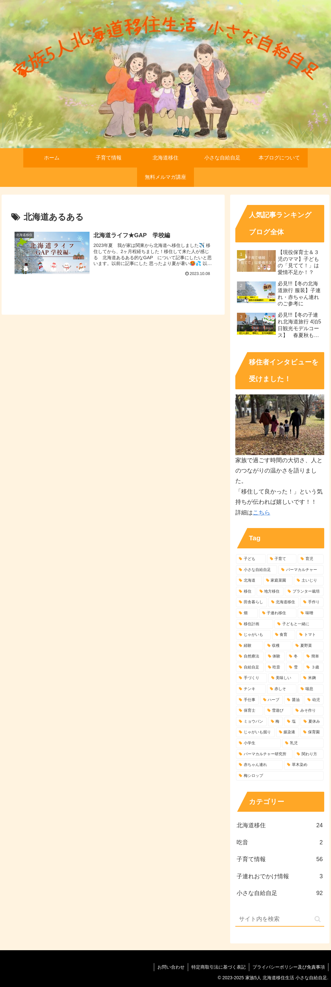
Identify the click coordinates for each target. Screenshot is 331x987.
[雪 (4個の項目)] (294, 667)
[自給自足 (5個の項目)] (250, 667)
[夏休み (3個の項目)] (312, 722)
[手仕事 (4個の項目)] (247, 700)
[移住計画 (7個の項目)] (254, 624)
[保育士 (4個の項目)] (249, 711)
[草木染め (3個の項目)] (303, 765)
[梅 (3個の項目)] (275, 722)
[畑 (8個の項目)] (247, 613)
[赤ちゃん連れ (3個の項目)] (259, 765)
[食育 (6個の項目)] (283, 635)
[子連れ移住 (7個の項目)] (277, 613)
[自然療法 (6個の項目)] (250, 656)
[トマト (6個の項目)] (309, 635)
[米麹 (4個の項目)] (311, 678)
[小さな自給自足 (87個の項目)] (256, 570)
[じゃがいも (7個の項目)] (253, 635)
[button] (317, 919)
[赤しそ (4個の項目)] (281, 689)
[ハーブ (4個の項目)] (271, 700)
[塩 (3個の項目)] (291, 722)
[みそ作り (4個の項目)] (308, 711)
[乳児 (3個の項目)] (302, 743)
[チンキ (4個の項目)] (250, 689)
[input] (279, 919)
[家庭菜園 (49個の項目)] (278, 580)
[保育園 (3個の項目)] (311, 732)
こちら (261, 512)
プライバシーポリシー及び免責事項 (288, 967)
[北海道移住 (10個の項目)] (283, 602)
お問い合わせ (171, 967)
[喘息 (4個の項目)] (310, 689)
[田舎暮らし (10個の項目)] (251, 602)
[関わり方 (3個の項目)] (308, 754)
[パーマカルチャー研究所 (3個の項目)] (264, 754)
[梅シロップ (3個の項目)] (279, 776)
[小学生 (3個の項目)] (258, 743)
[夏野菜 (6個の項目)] (308, 646)
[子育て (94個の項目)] (281, 559)
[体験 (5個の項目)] (275, 656)
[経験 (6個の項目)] (249, 646)
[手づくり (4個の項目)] (251, 678)
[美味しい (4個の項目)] (283, 678)
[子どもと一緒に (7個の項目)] (298, 624)
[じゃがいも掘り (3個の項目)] (255, 732)
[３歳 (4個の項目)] (314, 667)
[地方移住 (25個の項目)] (270, 591)
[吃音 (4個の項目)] (275, 667)
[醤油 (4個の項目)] (293, 700)
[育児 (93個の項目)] (310, 559)
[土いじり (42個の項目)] (308, 580)
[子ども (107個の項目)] (250, 559)
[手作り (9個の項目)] (311, 602)
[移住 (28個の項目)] (245, 591)
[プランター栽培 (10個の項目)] (304, 591)
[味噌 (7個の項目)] (310, 613)
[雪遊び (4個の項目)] (277, 711)
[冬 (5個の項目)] (294, 656)
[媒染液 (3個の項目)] (287, 732)
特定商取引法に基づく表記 (218, 967)
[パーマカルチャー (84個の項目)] (300, 570)
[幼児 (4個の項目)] (314, 700)
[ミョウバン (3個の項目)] (251, 722)
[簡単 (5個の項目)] (314, 656)
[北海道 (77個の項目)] (249, 580)
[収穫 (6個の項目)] (277, 646)
